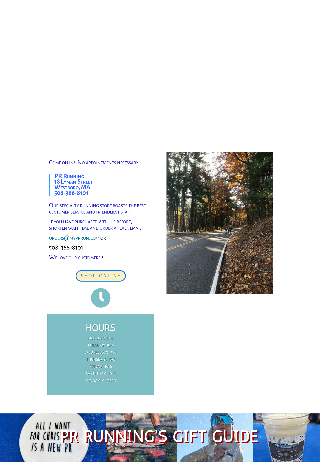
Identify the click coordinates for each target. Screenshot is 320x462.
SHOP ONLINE (101, 275)
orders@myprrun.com (74, 237)
